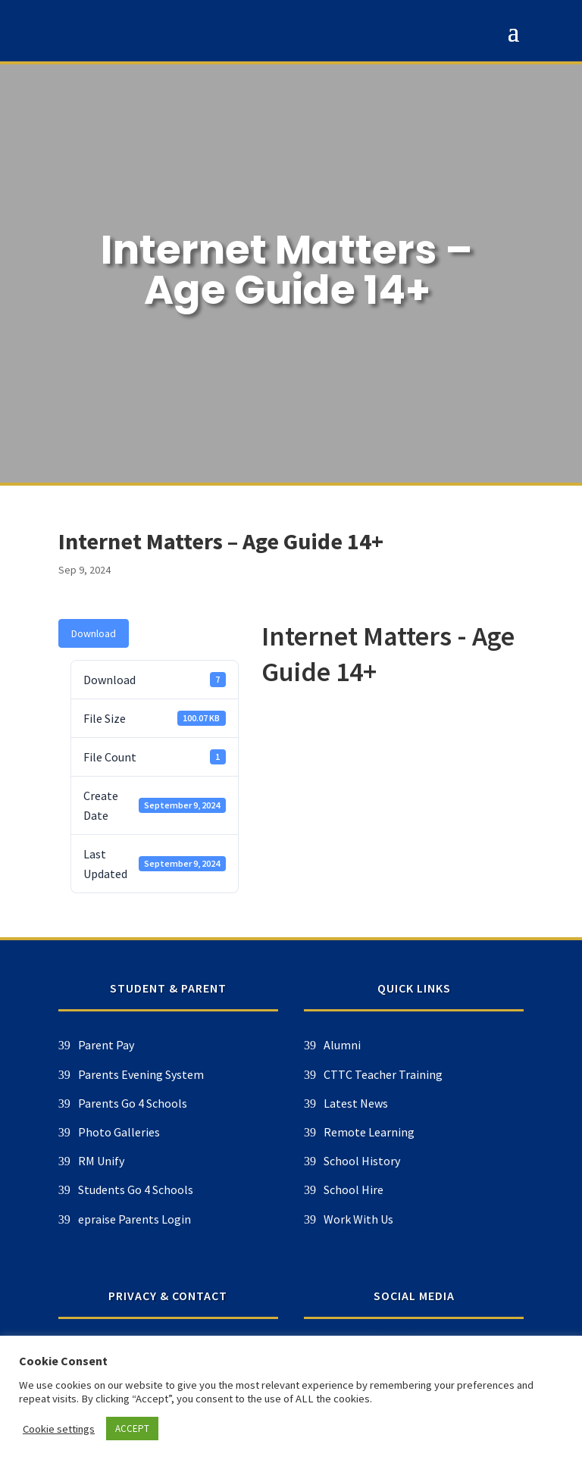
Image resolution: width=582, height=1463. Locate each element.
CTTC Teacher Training (208, 1074)
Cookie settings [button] (59, 1429)
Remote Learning (194, 1131)
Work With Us (184, 1219)
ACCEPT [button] (132, 1428)
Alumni (167, 1044)
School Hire (179, 1189)
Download (93, 633)
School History (187, 1160)
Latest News (181, 1103)
